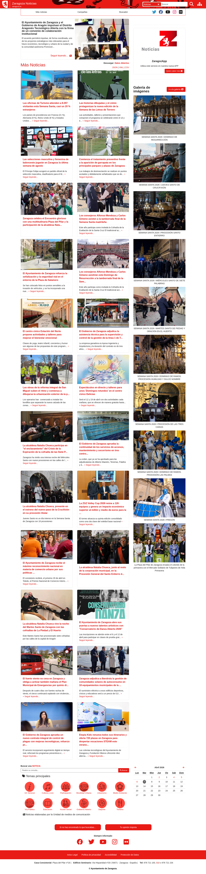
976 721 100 (149, 863)
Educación (48, 804)
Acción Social (66, 804)
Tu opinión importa (128, 827)
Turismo (120, 804)
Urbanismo (102, 788)
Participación (65, 788)
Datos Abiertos (122, 63)
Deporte (102, 804)
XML (121, 67)
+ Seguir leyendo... (40, 121)
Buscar (124, 770)
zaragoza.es (16, 6)
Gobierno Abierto (84, 804)
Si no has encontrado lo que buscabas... (78, 827)
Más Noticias (33, 64)
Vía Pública (30, 804)
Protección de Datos (130, 855)
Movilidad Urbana (83, 788)
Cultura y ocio (47, 788)
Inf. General (30, 788)
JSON (114, 67)
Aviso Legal (72, 855)
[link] (135, 767)
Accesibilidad (111, 855)
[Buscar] (191, 4)
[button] (60, 55)
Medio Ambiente (120, 788)
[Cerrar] (158, 4)
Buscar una (31, 766)
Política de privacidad (91, 855)
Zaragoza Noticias (24, 3)
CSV (127, 67)
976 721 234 (167, 863)
